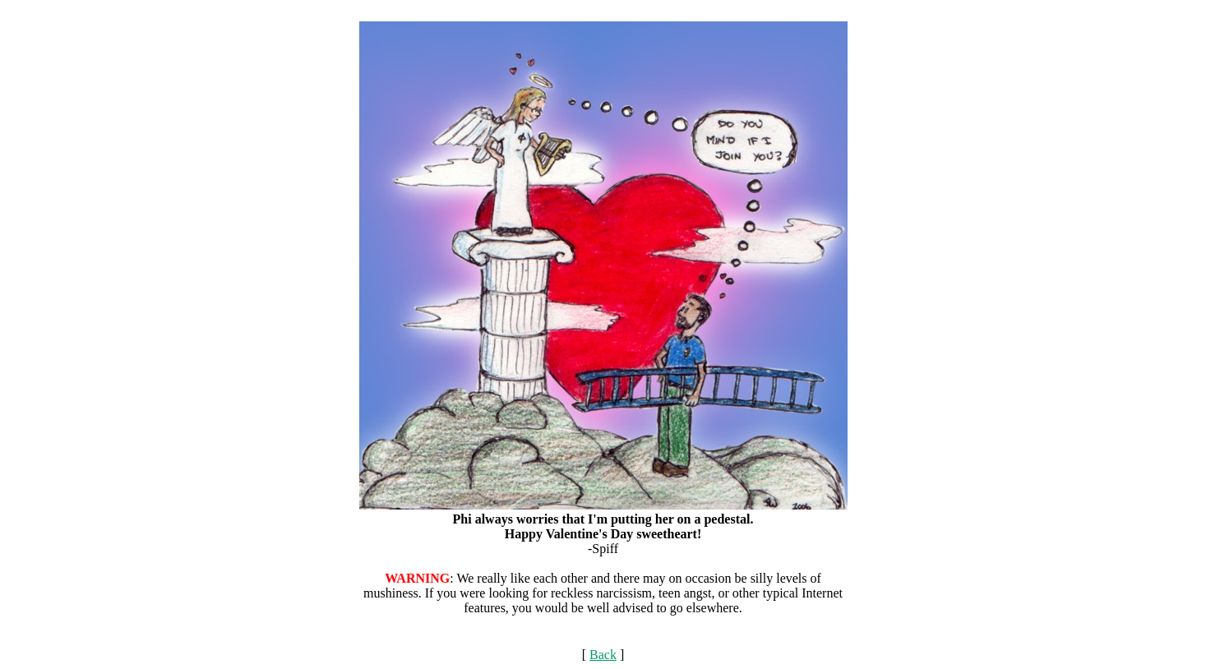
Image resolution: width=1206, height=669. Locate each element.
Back (603, 655)
